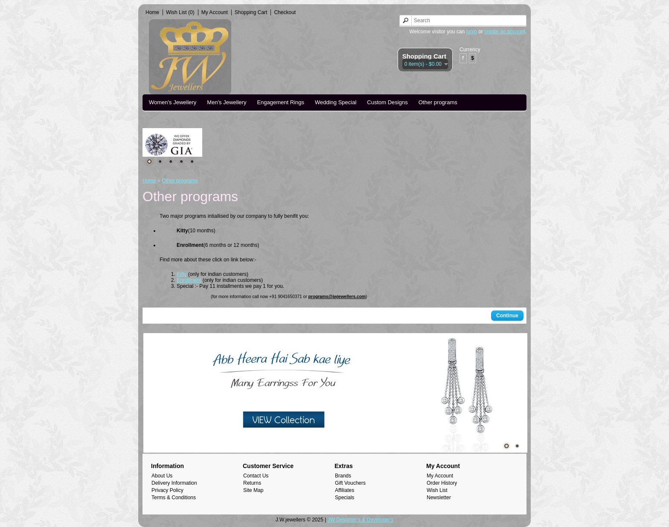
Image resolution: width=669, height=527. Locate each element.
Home (152, 12)
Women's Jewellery (172, 102)
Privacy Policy (167, 490)
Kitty (181, 274)
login (471, 32)
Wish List (437, 490)
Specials (344, 498)
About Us (161, 476)
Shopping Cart (251, 12)
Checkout (285, 12)
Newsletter (439, 498)
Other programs (438, 102)
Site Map (253, 490)
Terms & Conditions (173, 498)
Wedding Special (335, 102)
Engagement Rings (280, 102)
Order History (442, 483)
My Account (214, 12)
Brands (343, 476)
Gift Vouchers (350, 483)
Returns (252, 483)
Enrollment (189, 280)
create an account (504, 32)
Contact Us (255, 476)
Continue (507, 316)
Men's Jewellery (226, 102)
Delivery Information (174, 483)
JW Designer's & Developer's (361, 520)
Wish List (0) (180, 12)
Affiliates (344, 490)
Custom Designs (387, 102)
